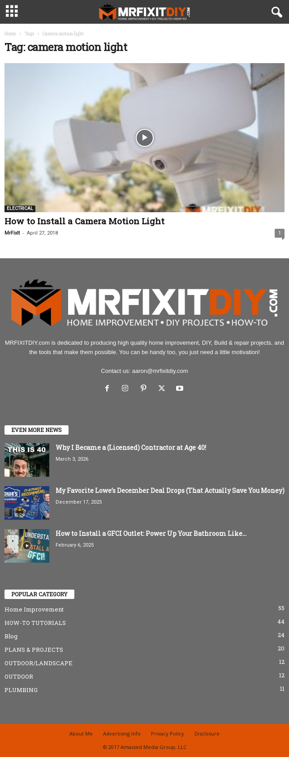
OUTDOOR (18, 676)
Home (10, 34)
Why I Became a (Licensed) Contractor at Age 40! (131, 447)
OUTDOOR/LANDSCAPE (38, 663)
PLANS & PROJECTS (33, 650)
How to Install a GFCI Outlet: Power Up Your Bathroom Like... (151, 533)
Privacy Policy (167, 733)
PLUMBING (21, 690)
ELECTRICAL (20, 208)
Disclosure (207, 733)
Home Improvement (34, 609)
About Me (81, 733)
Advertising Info (122, 733)
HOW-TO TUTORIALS (35, 623)
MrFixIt (12, 233)
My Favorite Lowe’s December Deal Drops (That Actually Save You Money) (170, 490)
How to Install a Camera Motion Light (84, 221)
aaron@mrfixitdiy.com (160, 371)
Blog (10, 636)
